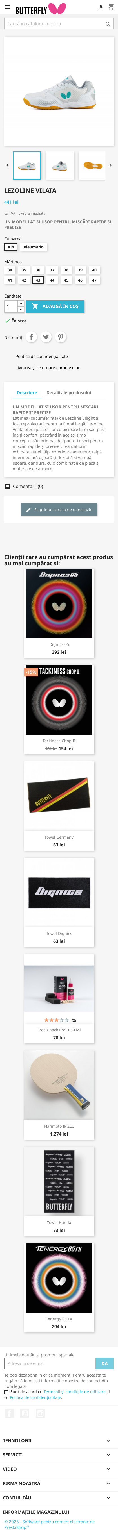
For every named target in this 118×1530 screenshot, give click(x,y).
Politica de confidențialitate (35, 1397)
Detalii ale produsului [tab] (68, 392)
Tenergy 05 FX (59, 1319)
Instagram (40, 1413)
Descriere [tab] (27, 392)
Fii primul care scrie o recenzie (59, 510)
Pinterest (60, 336)
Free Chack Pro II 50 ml (59, 1029)
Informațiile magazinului (36, 1512)
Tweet (46, 336)
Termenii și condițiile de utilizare (75, 1391)
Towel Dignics (59, 933)
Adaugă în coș (55, 306)
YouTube (24, 1413)
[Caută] (59, 23)
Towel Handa (59, 1222)
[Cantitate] (11, 306)
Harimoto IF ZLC (59, 1126)
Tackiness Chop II (59, 740)
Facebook (9, 1413)
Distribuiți (31, 336)
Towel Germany (59, 837)
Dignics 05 (59, 644)
